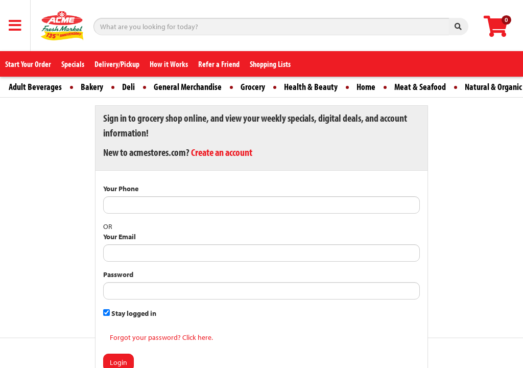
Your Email (119, 236)
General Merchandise (188, 87)
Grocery (253, 87)
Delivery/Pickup (116, 64)
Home (365, 87)
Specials (72, 64)
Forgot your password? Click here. (161, 337)
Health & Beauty (311, 87)
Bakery (92, 87)
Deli (128, 87)
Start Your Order (28, 64)
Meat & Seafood (420, 87)
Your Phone (120, 188)
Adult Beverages (35, 87)
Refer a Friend (219, 64)
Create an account (221, 152)
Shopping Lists (270, 64)
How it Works (169, 64)
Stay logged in (129, 313)
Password (118, 274)
